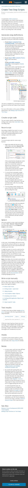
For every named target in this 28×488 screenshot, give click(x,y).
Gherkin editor (8, 73)
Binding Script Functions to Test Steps (11, 411)
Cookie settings (14, 481)
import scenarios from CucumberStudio (13, 42)
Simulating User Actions (9, 296)
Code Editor (17, 122)
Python (17, 316)
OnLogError (17, 390)
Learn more (11, 476)
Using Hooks (14, 340)
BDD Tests (18, 6)
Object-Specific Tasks (9, 302)
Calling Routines (7, 291)
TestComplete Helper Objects (11, 293)
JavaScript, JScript (9, 316)
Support (17, 2)
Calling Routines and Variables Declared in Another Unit (12, 366)
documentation (15, 272)
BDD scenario (12, 19)
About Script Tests (8, 286)
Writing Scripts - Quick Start (10, 289)
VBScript (23, 316)
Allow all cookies (13, 485)
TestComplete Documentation (8, 6)
